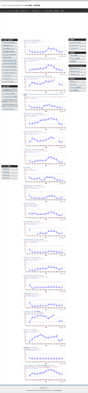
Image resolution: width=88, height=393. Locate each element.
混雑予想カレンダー (25, 10)
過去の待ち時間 (48, 10)
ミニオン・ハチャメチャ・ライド (32, 40)
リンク (46, 387)
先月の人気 (6, 174)
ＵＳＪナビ (73, 84)
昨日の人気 (6, 168)
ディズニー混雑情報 (75, 87)
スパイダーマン (7, 75)
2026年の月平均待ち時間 (9, 60)
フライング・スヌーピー (30, 203)
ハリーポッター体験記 (9, 93)
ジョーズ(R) (27, 167)
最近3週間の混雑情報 (8, 51)
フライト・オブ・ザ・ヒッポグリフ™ (33, 113)
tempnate (59, 390)
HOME (42, 387)
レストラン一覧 (74, 45)
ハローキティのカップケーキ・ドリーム (34, 239)
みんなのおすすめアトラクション (10, 100)
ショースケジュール (8, 81)
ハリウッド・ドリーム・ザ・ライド (33, 131)
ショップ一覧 (73, 48)
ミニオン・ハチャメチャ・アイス (32, 257)
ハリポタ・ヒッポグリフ (9, 72)
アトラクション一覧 (75, 42)
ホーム (4, 10)
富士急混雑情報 (74, 90)
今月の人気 (6, 171)
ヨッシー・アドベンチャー (30, 329)
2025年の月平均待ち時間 (9, 63)
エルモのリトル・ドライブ (30, 293)
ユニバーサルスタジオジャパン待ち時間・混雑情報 (21, 5)
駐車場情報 (73, 61)
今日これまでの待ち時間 (9, 54)
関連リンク (73, 81)
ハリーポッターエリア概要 (10, 96)
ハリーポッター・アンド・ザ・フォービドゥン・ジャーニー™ (40, 58)
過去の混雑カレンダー (37, 10)
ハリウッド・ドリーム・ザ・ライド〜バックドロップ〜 (38, 76)
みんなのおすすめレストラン (10, 105)
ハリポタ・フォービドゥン (10, 69)
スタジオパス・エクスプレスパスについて (10, 89)
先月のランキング (75, 71)
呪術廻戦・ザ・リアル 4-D (30, 347)
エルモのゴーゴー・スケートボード (33, 185)
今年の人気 (6, 177)
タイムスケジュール (8, 108)
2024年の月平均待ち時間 (9, 66)
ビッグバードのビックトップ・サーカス (34, 275)
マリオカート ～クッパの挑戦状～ (32, 311)
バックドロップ (7, 78)
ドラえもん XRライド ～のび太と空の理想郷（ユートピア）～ (40, 365)
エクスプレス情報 (75, 58)
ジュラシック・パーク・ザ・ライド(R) (34, 149)
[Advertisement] (44, 25)
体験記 (62, 10)
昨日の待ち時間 (7, 57)
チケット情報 (73, 55)
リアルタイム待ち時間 (13, 10)
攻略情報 (56, 10)
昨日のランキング (75, 68)
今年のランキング (75, 74)
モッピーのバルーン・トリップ (32, 221)
